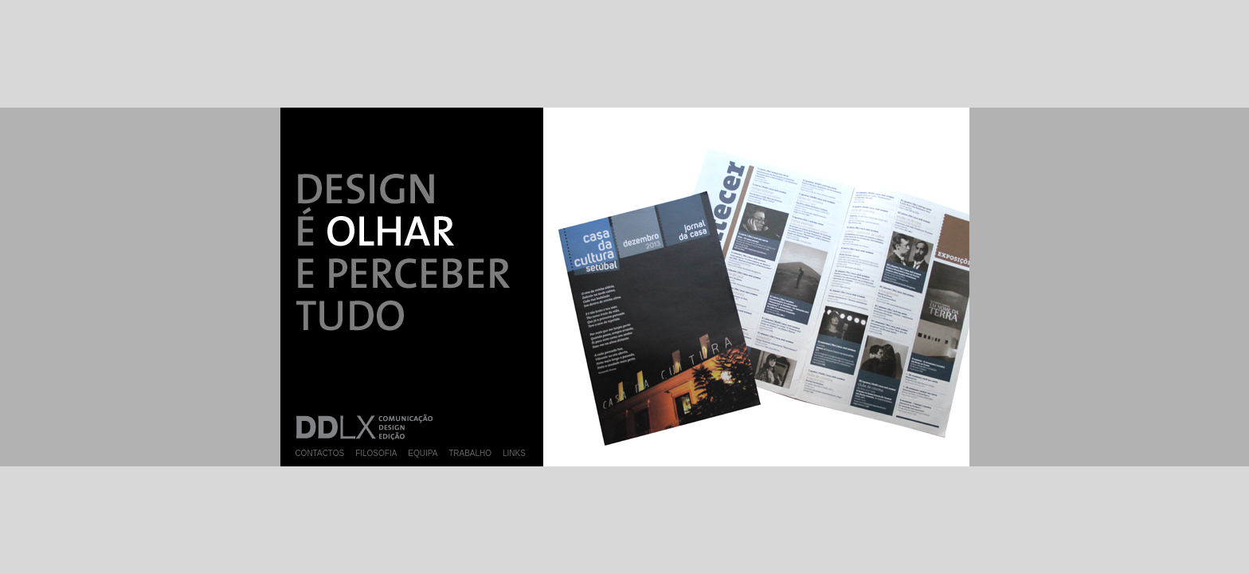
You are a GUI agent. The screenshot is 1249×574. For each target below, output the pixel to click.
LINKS (514, 453)
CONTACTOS (319, 453)
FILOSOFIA (376, 453)
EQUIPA (422, 453)
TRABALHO (469, 453)
